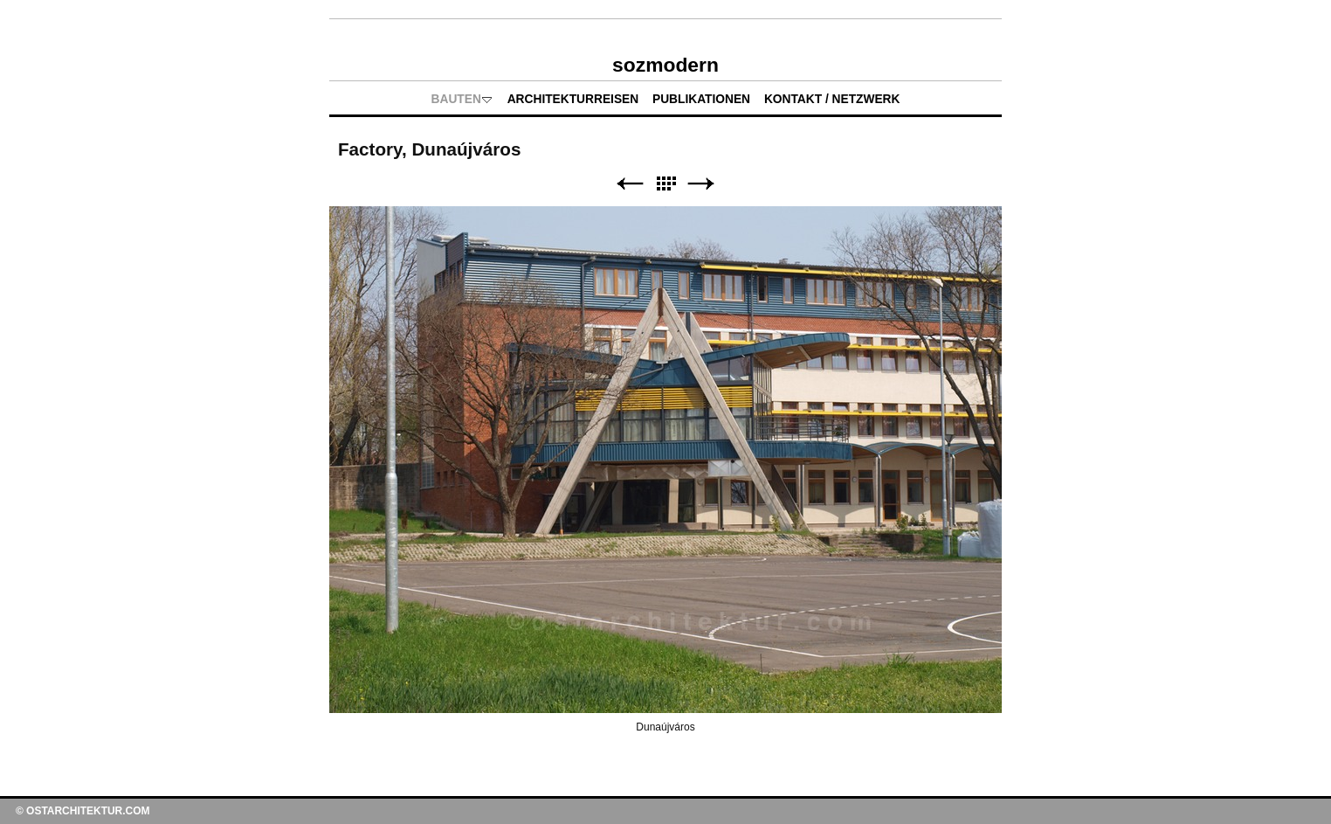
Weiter (701, 184)
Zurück (630, 184)
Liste (665, 184)
